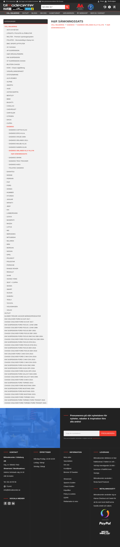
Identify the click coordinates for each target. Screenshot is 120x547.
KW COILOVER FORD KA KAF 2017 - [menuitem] (18, 319)
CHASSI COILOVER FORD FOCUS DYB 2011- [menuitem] (21, 345)
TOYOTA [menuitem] (10, 303)
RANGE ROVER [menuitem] (12, 268)
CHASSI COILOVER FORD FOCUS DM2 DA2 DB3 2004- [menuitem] (24, 339)
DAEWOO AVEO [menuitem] (14, 164)
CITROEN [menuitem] (10, 116)
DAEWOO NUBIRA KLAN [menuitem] (18, 147)
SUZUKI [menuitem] (9, 293)
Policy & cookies (70, 494)
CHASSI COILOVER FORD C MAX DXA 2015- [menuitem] (21, 362)
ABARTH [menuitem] (10, 85)
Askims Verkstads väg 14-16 (14, 472)
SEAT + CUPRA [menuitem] (12, 282)
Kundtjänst (67, 468)
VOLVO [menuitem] (9, 310)
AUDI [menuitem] (8, 88)
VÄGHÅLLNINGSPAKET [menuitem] (15, 71)
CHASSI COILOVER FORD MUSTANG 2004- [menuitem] (20, 385)
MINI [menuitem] (8, 244)
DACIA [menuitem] (9, 120)
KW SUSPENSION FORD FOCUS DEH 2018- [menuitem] (20, 348)
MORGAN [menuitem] (10, 248)
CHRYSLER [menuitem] (11, 113)
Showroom (68, 479)
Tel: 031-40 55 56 (10, 482)
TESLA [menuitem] (9, 300)
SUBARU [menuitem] (10, 296)
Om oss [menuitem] (43, 13)
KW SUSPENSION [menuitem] (13, 57)
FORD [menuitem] (9, 185)
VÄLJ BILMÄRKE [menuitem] (12, 13)
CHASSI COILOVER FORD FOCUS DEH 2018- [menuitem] (21, 351)
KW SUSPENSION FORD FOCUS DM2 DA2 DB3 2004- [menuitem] (24, 336)
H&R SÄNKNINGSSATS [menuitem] (19, 154)
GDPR (66, 498)
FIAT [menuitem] (8, 182)
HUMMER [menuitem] (10, 192)
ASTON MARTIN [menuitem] (12, 92)
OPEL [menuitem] (9, 255)
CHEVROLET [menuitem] (11, 109)
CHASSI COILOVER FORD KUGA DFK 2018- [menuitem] (20, 371)
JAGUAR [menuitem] (10, 199)
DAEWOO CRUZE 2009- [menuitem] (17, 137)
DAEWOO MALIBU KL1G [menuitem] (17, 144)
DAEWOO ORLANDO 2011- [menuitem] (18, 140)
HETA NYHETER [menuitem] (12, 30)
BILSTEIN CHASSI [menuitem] (13, 64)
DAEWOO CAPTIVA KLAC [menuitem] (18, 130)
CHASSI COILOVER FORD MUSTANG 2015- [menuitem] (20, 394)
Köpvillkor (67, 490)
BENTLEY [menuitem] (10, 95)
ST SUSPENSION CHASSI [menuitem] (16, 61)
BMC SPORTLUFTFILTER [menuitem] (16, 43)
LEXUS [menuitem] (9, 217)
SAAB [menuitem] (9, 275)
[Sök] (67, 7)
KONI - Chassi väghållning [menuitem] (16, 68)
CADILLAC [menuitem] (10, 106)
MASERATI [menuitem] (10, 220)
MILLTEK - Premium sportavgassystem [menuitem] (20, 37)
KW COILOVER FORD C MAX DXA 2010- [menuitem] (19, 354)
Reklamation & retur (71, 501)
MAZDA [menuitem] (9, 223)
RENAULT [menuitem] (10, 272)
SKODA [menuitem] (9, 286)
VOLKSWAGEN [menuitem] (12, 306)
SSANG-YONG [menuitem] (12, 279)
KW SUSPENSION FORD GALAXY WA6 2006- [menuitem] (21, 374)
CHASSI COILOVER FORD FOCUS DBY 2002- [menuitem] (21, 333)
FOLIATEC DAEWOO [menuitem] (16, 168)
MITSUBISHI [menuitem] (11, 237)
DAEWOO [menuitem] (10, 126)
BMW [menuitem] (8, 99)
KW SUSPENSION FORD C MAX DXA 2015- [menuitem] (20, 359)
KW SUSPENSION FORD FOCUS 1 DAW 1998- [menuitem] (21, 325)
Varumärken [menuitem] (68, 13)
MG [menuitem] (8, 230)
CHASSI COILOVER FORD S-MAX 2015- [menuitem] (19, 380)
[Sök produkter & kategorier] (53, 7)
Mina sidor (67, 457)
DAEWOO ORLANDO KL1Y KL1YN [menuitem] (21, 150)
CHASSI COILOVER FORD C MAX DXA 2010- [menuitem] (21, 356)
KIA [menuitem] (8, 210)
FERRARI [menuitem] (10, 178)
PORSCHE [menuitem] (10, 265)
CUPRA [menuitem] (9, 123)
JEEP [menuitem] (9, 206)
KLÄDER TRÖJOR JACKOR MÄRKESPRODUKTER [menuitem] (23, 316)
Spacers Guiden (69, 483)
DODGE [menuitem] (9, 175)
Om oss (66, 465)
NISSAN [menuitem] (9, 251)
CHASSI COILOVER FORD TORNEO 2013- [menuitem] (20, 397)
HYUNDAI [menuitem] (10, 196)
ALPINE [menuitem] (9, 82)
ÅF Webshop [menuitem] (82, 13)
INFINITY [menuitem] (10, 203)
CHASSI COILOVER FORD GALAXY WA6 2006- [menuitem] (21, 377)
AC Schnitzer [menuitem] (11, 47)
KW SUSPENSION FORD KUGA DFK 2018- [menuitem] (20, 368)
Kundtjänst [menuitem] (54, 13)
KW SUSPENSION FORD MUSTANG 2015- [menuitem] (20, 391)
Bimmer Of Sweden (71, 472)
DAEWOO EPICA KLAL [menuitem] (17, 133)
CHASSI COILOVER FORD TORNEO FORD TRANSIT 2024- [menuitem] (26, 403)
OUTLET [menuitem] (25, 13)
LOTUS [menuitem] (9, 227)
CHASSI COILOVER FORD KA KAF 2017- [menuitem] (19, 322)
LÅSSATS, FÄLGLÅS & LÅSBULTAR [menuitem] (19, 33)
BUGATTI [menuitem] (10, 102)
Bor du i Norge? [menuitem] (97, 13)
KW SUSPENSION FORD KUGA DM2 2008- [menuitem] (20, 365)
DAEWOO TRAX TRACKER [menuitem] (18, 161)
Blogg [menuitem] (34, 13)
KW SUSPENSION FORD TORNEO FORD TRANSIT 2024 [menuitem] (25, 400)
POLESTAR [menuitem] (11, 261)
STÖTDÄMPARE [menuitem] (12, 75)
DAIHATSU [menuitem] (10, 171)
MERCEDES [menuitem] (11, 234)
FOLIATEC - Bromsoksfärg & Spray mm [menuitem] (20, 40)
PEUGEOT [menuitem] (10, 258)
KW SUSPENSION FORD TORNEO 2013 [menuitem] (19, 383)
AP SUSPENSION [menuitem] (13, 50)
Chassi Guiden (69, 486)
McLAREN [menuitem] (10, 241)
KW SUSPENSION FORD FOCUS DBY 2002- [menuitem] (20, 330)
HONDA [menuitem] (9, 189)
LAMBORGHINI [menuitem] (12, 213)
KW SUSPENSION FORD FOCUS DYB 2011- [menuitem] (20, 342)
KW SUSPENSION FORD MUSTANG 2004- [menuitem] (20, 388)
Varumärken (68, 461)
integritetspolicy (96, 438)
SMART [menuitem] (9, 289)
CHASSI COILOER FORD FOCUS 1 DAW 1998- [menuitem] (21, 327)
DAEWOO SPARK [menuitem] (15, 157)
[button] (109, 7)
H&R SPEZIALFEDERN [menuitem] (15, 54)
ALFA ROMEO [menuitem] (12, 78)
